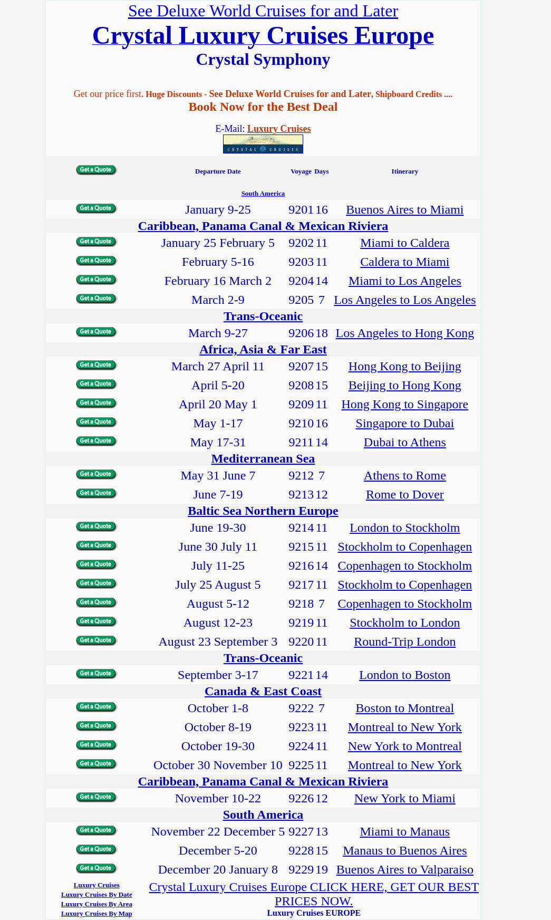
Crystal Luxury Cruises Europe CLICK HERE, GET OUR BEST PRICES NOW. (314, 894)
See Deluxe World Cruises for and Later (263, 10)
